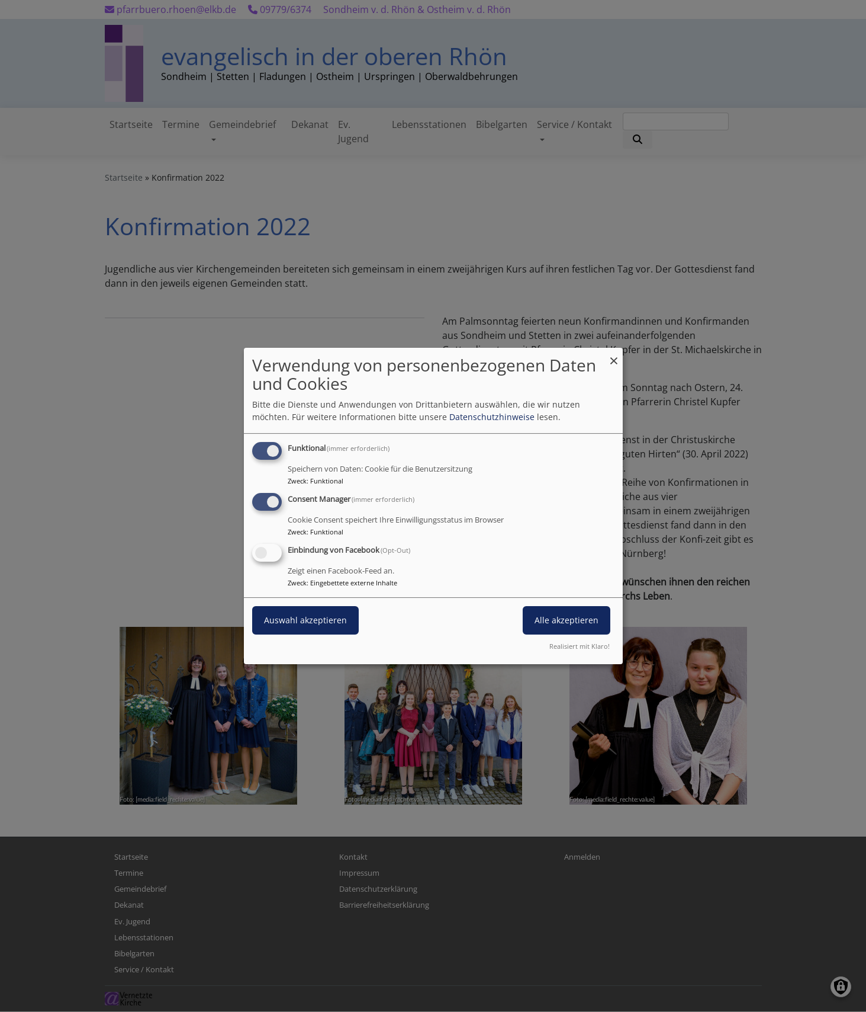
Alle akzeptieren (566, 620)
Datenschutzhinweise (492, 416)
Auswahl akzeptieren (305, 620)
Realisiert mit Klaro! (579, 646)
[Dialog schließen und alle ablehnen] (614, 355)
